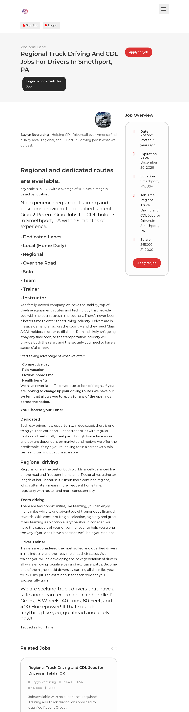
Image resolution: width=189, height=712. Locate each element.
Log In (51, 25)
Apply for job (138, 52)
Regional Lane (33, 47)
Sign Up (30, 25)
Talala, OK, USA (72, 682)
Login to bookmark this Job (43, 83)
